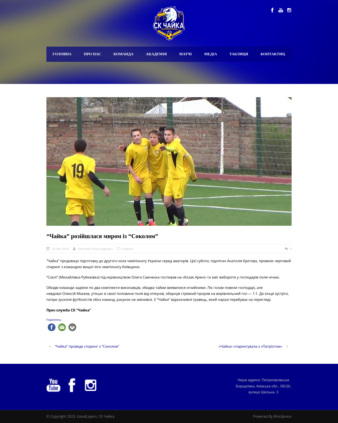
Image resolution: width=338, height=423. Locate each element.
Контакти (271, 54)
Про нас (92, 54)
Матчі (185, 54)
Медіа (210, 54)
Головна (62, 54)
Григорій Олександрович (95, 249)
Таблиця (238, 54)
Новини (127, 249)
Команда (123, 54)
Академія (156, 54)
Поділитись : (54, 320)
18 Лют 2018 (59, 249)
